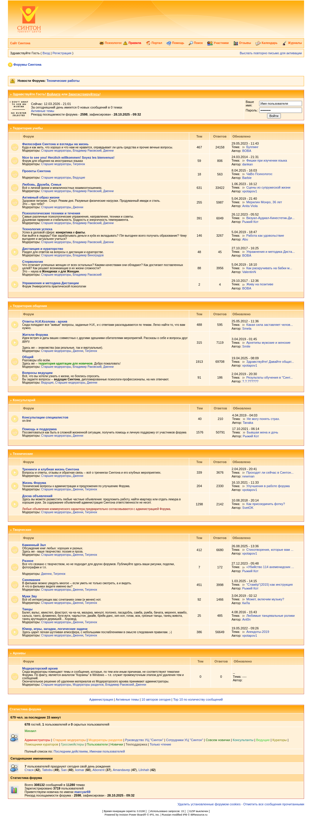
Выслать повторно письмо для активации (271, 53)
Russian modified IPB (174, 814)
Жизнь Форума (34, 482)
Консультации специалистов (45, 417)
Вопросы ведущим (37, 373)
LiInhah (143, 770)
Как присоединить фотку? (265, 504)
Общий (27, 357)
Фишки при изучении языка (266, 160)
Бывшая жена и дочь (262, 432)
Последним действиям (71, 751)
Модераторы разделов (88, 684)
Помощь (175, 43)
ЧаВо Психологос (259, 174)
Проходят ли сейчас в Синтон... (270, 472)
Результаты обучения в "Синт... (269, 377)
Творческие (22, 529)
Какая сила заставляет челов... (269, 324)
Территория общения (30, 306)
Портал (154, 43)
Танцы (27, 609)
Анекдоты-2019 (257, 631)
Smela (246, 328)
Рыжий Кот (250, 221)
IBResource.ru (198, 814)
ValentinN (249, 272)
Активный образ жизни (41, 197)
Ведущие (79, 177)
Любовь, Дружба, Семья (41, 184)
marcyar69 (82, 792)
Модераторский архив (40, 668)
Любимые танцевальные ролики (270, 615)
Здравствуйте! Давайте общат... (270, 361)
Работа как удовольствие (265, 235)
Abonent (99, 770)
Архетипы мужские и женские (268, 342)
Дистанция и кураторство (42, 248)
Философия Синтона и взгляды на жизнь (55, 144)
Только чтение (160, 744)
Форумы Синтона (27, 64)
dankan (247, 164)
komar (79, 770)
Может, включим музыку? (265, 599)
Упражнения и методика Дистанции (50, 283)
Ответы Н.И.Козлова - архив (44, 321)
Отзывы (242, 43)
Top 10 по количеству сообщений (198, 699)
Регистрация (62, 53)
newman (248, 476)
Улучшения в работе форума (268, 486)
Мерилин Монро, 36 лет (264, 202)
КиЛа (246, 603)
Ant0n (246, 619)
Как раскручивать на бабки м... (269, 268)
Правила (132, 43)
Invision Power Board (131, 814)
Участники (218, 43)
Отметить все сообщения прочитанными (273, 804)
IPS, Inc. (155, 814)
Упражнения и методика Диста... (270, 251)
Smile (246, 346)
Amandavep (121, 770)
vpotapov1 (249, 191)
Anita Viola (249, 206)
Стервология (32, 261)
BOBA (246, 151)
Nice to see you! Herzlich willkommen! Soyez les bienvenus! (68, 157)
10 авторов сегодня (156, 699)
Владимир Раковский (87, 150)
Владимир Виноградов (88, 255)
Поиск (196, 43)
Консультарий (24, 400)
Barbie (246, 177)
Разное (27, 561)
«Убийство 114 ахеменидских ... (270, 567)
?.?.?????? (250, 381)
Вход (46, 53)
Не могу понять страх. (263, 419)
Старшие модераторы (56, 150)
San (64, 770)
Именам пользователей (107, 751)
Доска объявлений (37, 496)
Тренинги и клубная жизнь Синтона (50, 469)
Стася (29, 770)
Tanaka (248, 422)
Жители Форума (35, 334)
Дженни (108, 150)
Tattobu (47, 770)
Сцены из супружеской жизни (268, 187)
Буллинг (252, 147)
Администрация (101, 699)
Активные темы (42, 111)
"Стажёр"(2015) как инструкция (269, 584)
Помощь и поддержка (39, 429)
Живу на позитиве (259, 284)
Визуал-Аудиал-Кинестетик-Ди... (270, 218)
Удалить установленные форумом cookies (209, 804)
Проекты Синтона (36, 171)
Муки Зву (29, 596)
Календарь (267, 43)
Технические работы (62, 80)
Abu (245, 239)
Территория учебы (28, 128)
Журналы (292, 43)
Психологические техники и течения (51, 213)
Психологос (110, 43)
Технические (23, 453)
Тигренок (79, 164)
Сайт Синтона (20, 43)
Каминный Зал (34, 545)
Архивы (19, 653)
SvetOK (248, 507)
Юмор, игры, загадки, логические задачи (55, 629)
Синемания (31, 580)
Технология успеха (37, 229)
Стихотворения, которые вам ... (269, 549)
